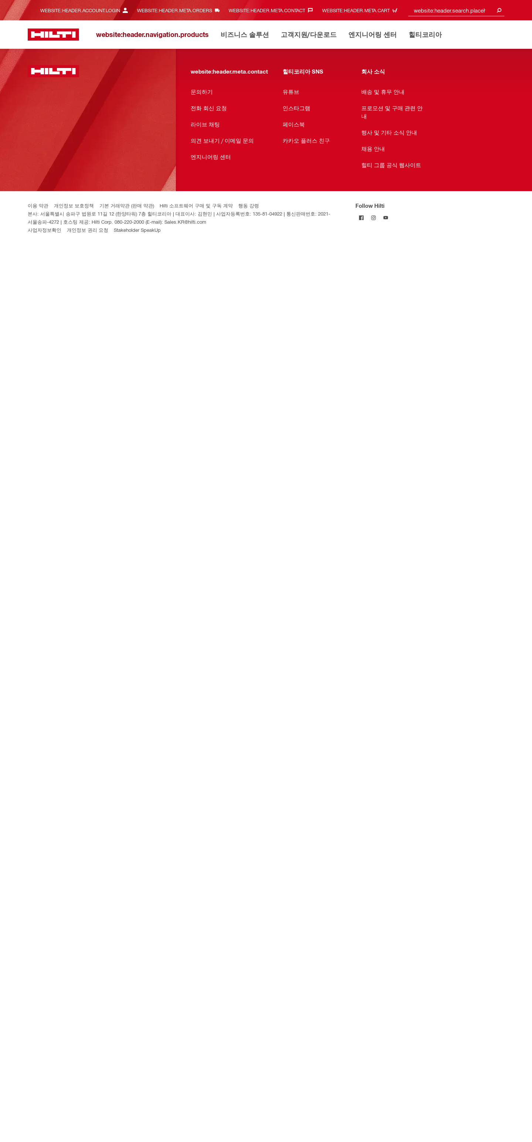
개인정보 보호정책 (74, 205)
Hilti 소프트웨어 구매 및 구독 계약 (196, 205)
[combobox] (456, 10)
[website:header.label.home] (53, 34)
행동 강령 (248, 205)
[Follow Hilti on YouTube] (386, 217)
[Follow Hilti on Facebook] (361, 217)
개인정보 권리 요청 (87, 230)
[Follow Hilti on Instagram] (374, 217)
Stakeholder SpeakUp (137, 230)
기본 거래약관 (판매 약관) (126, 205)
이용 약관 (38, 205)
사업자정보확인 (44, 230)
